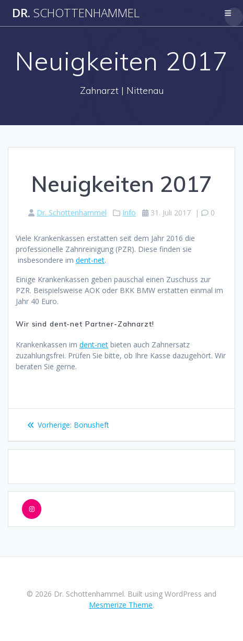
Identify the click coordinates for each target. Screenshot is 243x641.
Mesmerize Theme (121, 605)
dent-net (90, 260)
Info (129, 212)
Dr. (76, 13)
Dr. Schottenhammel (72, 212)
